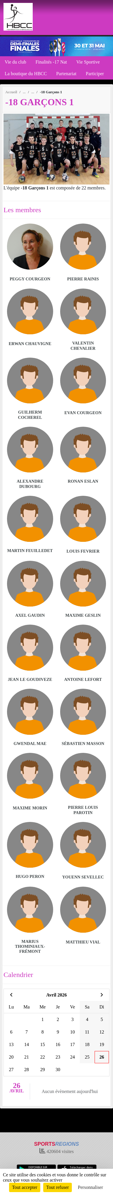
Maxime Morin (30, 808)
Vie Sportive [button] (88, 61)
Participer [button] (95, 73)
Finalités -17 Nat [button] (51, 61)
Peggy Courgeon (30, 279)
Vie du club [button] (15, 61)
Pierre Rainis (83, 279)
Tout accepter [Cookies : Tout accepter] (24, 1187)
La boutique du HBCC (26, 73)
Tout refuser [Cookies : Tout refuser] (57, 1187)
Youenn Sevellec (83, 877)
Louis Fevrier (83, 551)
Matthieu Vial (83, 942)
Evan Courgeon (83, 412)
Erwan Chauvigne (30, 343)
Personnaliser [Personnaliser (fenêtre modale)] (90, 1187)
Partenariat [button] (66, 73)
